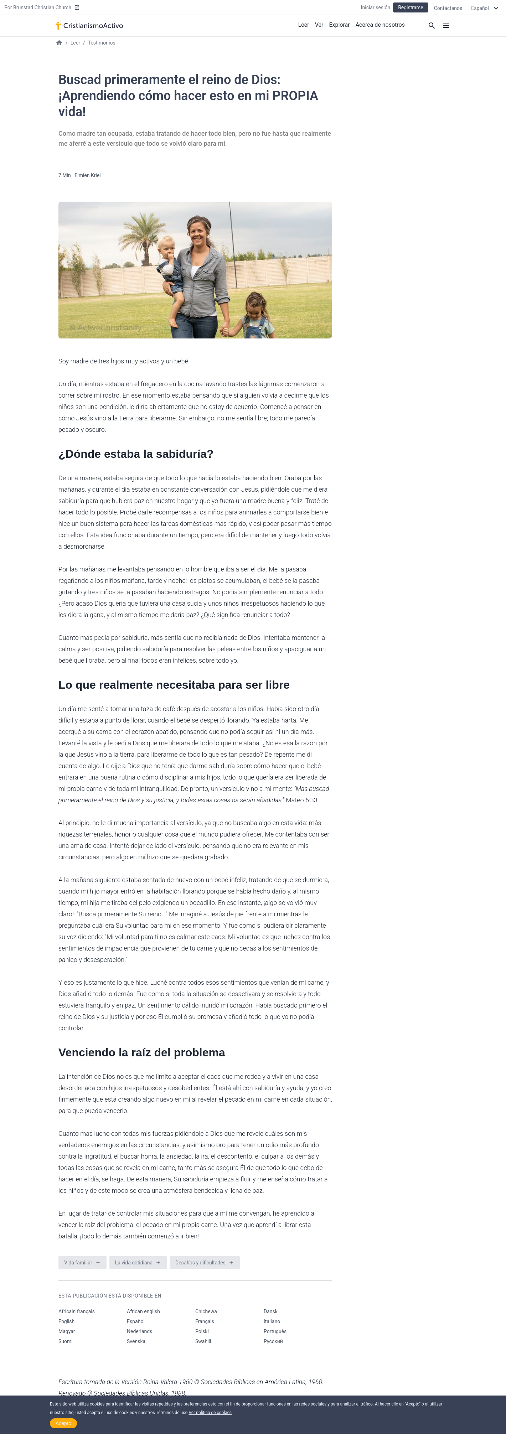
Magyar (66, 1331)
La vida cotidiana (134, 1262)
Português (275, 1331)
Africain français (76, 1311)
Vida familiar (78, 1262)
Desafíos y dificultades (200, 1262)
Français (204, 1321)
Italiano (272, 1321)
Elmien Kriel (87, 175)
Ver (319, 24)
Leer (303, 24)
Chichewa (206, 1311)
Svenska (136, 1341)
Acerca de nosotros (380, 24)
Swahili (203, 1341)
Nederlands (139, 1331)
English (66, 1321)
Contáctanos (448, 8)
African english (143, 1311)
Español (136, 1321)
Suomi (65, 1341)
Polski (202, 1331)
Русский (273, 1341)
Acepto (63, 1423)
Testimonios (101, 43)
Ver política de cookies (210, 1412)
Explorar (339, 24)
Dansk (271, 1311)
